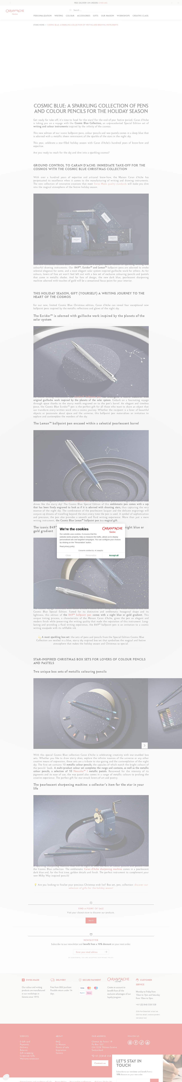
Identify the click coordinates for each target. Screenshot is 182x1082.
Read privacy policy (67, 546)
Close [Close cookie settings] (68, 555)
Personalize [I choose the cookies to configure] (91, 555)
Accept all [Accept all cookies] (113, 555)
